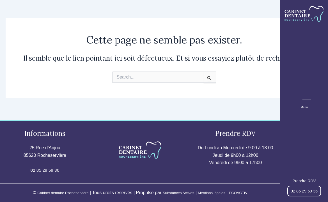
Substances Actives (179, 192)
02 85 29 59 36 (45, 170)
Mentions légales (219, 192)
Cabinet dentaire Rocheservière (54, 192)
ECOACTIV (251, 192)
